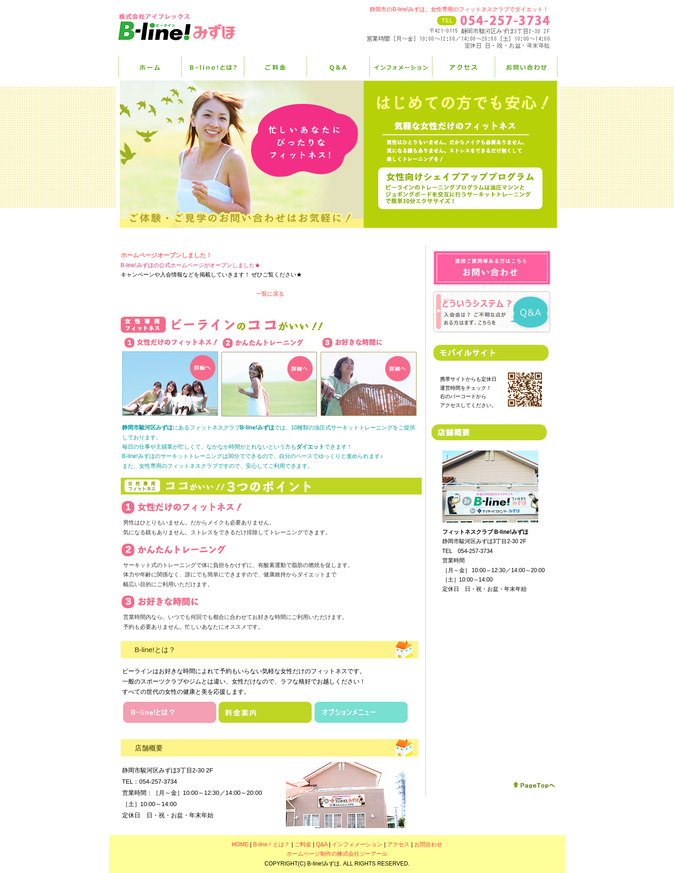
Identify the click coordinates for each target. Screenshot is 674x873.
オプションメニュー (361, 712)
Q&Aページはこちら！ (491, 312)
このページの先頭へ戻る (533, 785)
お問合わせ (492, 267)
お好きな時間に (368, 376)
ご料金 (275, 66)
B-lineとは (169, 712)
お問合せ (526, 66)
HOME (149, 66)
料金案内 (265, 712)
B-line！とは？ (212, 66)
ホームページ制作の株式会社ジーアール (337, 854)
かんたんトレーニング (269, 377)
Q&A (338, 66)
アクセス (463, 66)
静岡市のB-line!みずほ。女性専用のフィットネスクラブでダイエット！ (459, 9)
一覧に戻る (270, 294)
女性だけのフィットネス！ (170, 376)
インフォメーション (400, 66)
